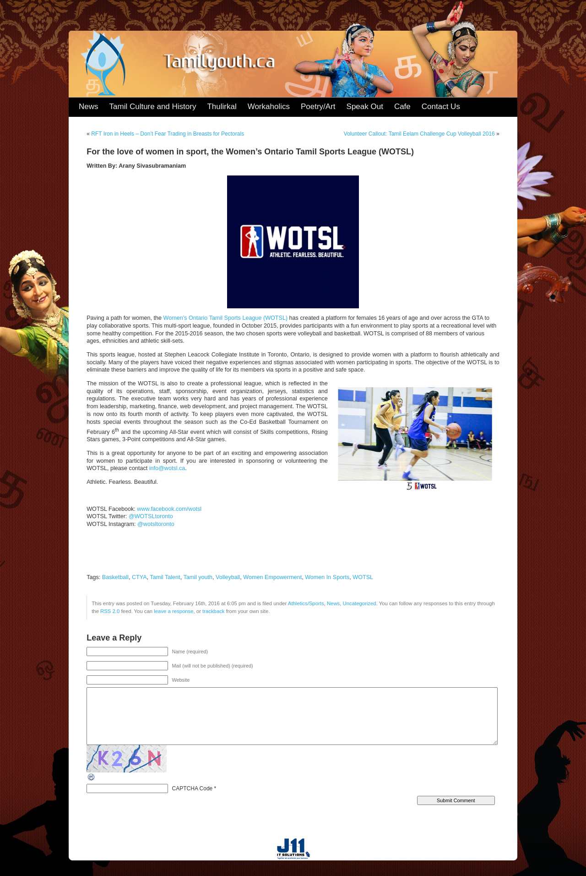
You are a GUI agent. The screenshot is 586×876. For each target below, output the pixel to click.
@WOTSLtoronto (151, 516)
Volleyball (228, 577)
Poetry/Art (318, 106)
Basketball (115, 577)
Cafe (402, 106)
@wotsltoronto (155, 524)
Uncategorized (359, 603)
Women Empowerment (272, 577)
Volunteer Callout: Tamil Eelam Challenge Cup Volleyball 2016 (419, 134)
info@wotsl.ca (167, 468)
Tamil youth (197, 577)
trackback (213, 611)
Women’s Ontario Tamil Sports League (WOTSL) (225, 318)
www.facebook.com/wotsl (169, 509)
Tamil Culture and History (152, 106)
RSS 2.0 (109, 611)
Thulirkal (221, 106)
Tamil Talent (165, 577)
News (88, 106)
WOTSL (363, 577)
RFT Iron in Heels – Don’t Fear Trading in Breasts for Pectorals (167, 134)
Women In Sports (327, 577)
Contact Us (441, 106)
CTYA (139, 577)
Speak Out (365, 106)
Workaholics (269, 106)
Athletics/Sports (306, 603)
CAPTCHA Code (192, 788)
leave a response (173, 611)
